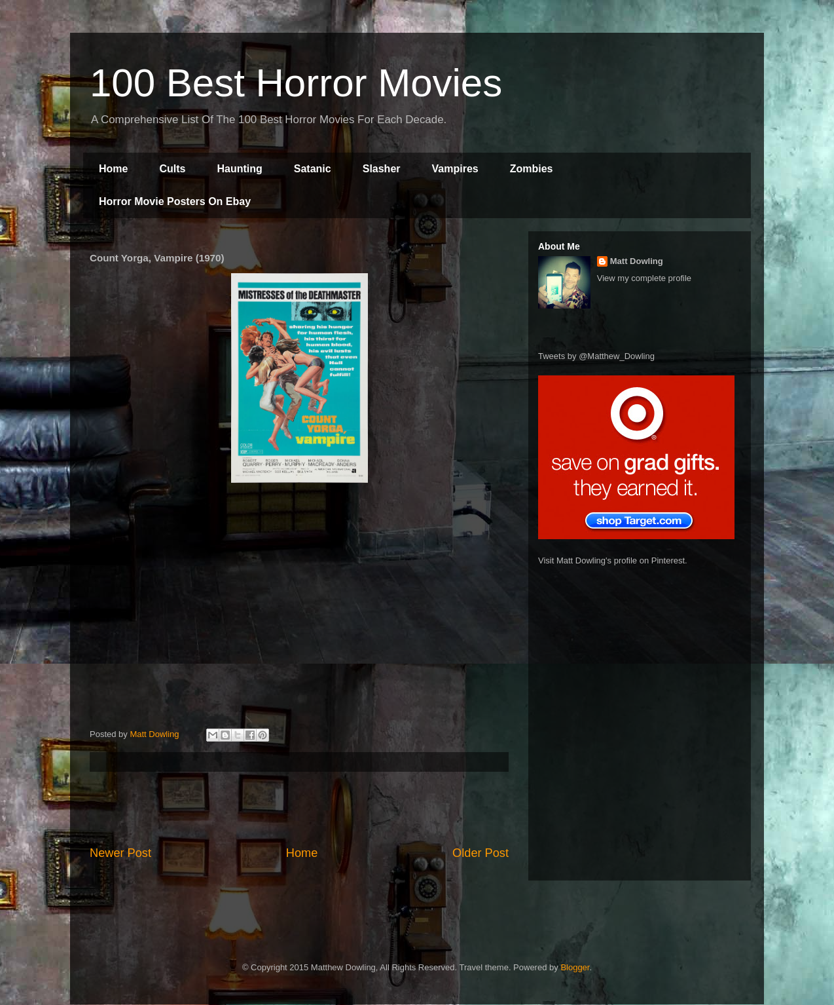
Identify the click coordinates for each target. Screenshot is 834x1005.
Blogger (574, 967)
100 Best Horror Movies (296, 83)
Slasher (382, 168)
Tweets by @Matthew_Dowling (596, 356)
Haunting (239, 168)
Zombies (531, 168)
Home (113, 168)
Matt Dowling (636, 261)
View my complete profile (644, 278)
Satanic (312, 168)
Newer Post (120, 853)
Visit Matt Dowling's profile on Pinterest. (612, 560)
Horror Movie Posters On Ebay (175, 201)
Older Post (480, 853)
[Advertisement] (299, 808)
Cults (172, 168)
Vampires (455, 168)
